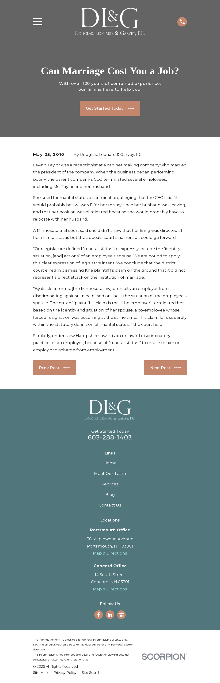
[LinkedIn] (110, 614)
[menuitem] (40, 673)
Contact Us (110, 505)
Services (110, 484)
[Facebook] (98, 614)
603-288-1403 (110, 437)
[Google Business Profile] (121, 614)
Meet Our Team (110, 473)
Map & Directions (110, 553)
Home (110, 463)
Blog (110, 494)
